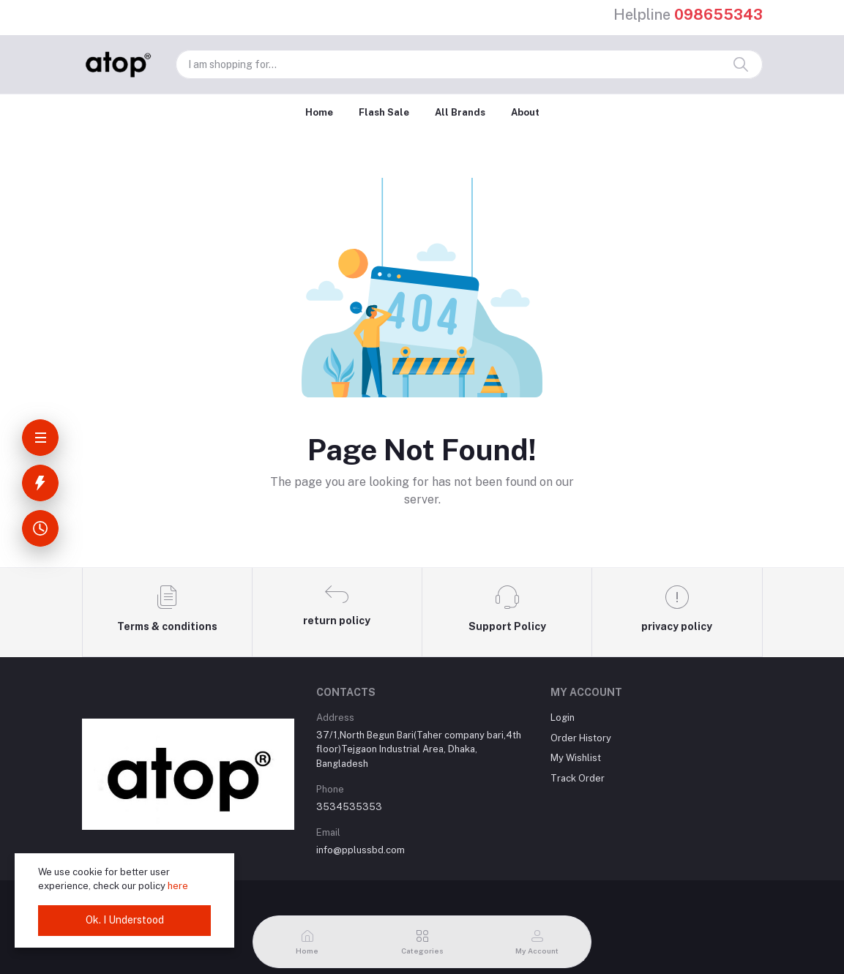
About (525, 112)
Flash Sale (384, 112)
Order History (580, 738)
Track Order (577, 778)
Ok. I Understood (125, 920)
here (178, 885)
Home (319, 112)
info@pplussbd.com (360, 849)
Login (562, 717)
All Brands (460, 112)
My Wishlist (575, 757)
